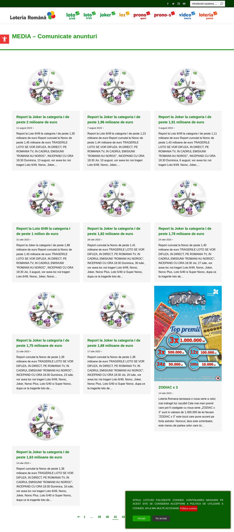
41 (115, 516)
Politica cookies (188, 508)
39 (99, 516)
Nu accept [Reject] (161, 518)
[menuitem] (73, 15)
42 (123, 516)
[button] (4, 39)
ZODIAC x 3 (168, 387)
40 (107, 516)
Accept (141, 518)
